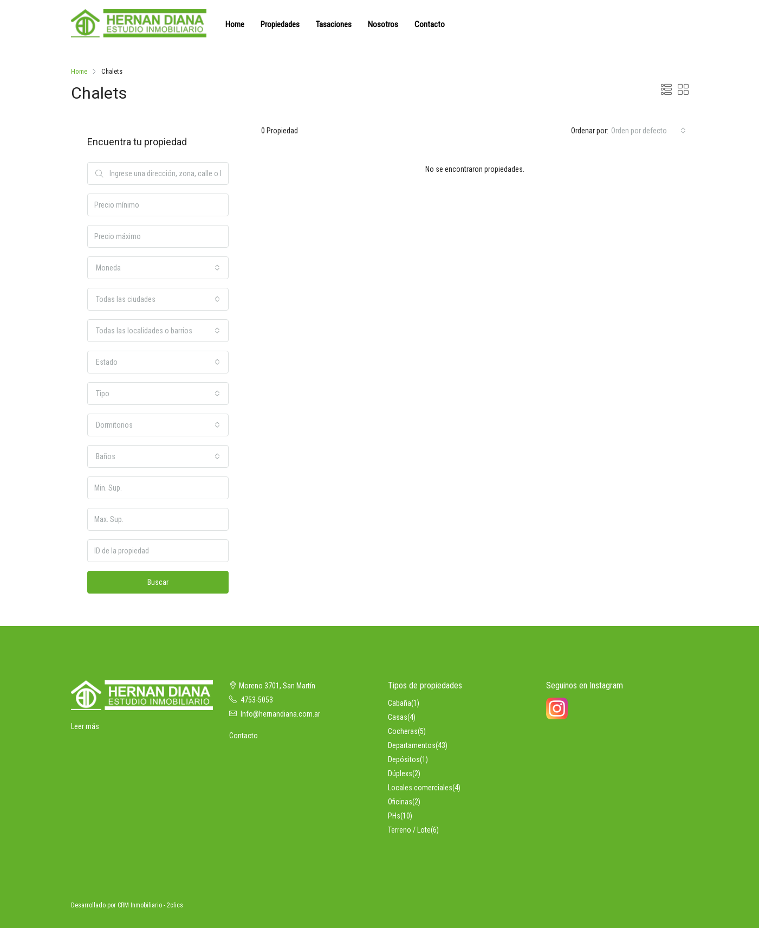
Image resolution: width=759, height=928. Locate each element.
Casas (397, 717)
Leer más (85, 726)
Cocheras (403, 731)
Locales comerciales (420, 787)
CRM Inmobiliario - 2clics (150, 905)
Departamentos (412, 745)
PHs (394, 815)
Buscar (157, 582)
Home (234, 24)
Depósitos (404, 759)
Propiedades (280, 24)
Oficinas (400, 801)
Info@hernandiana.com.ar (280, 714)
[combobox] (648, 130)
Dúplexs (400, 773)
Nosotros (383, 24)
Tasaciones (334, 24)
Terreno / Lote (409, 830)
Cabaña (399, 703)
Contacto (429, 24)
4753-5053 (257, 699)
